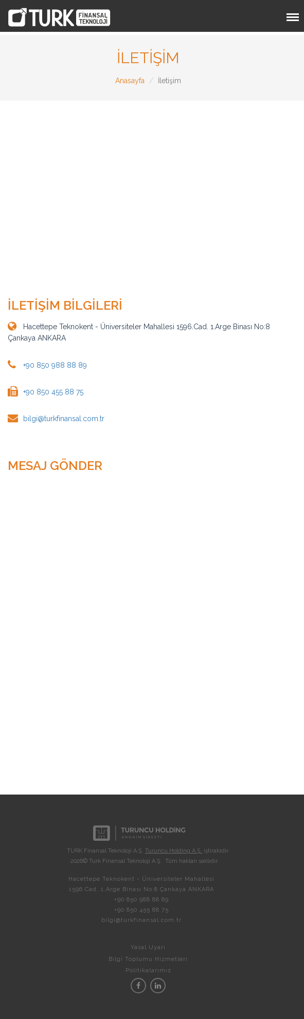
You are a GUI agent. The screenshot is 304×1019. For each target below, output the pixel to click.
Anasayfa (130, 81)
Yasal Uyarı (148, 947)
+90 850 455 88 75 (53, 392)
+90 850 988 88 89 (55, 365)
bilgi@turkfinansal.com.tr (63, 418)
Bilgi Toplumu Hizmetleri (148, 959)
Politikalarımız (148, 970)
